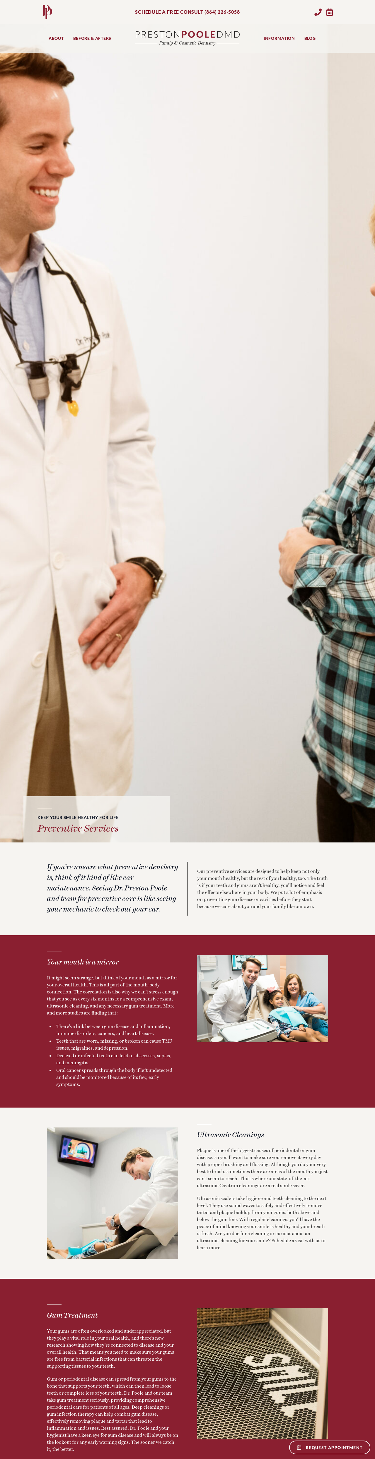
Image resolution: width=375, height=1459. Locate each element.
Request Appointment (330, 1447)
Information (279, 38)
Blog (310, 38)
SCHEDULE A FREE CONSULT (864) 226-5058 (187, 12)
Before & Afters (92, 38)
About (56, 38)
